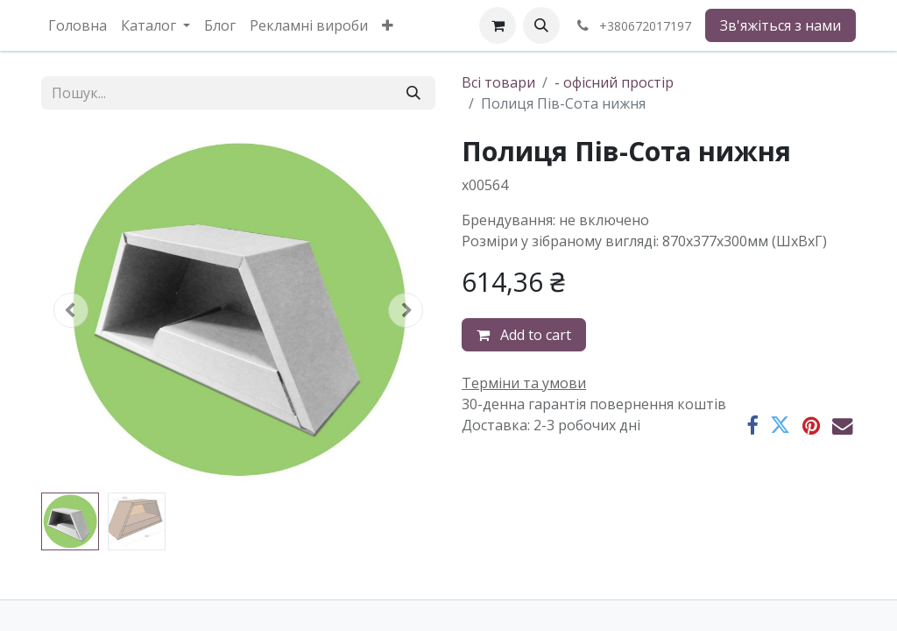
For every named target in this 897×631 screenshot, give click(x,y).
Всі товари (498, 82)
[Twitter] (780, 425)
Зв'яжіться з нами (780, 25)
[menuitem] (77, 25)
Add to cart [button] (524, 334)
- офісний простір (614, 82)
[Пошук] (413, 93)
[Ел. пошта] (842, 425)
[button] (541, 25)
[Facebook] (752, 425)
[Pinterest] (811, 425)
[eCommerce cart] (497, 25)
